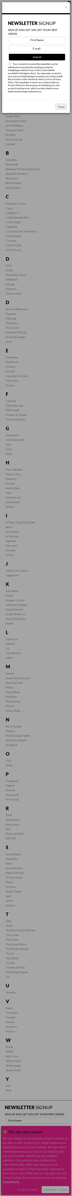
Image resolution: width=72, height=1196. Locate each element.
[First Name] (37, 40)
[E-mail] (37, 48)
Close (61, 106)
